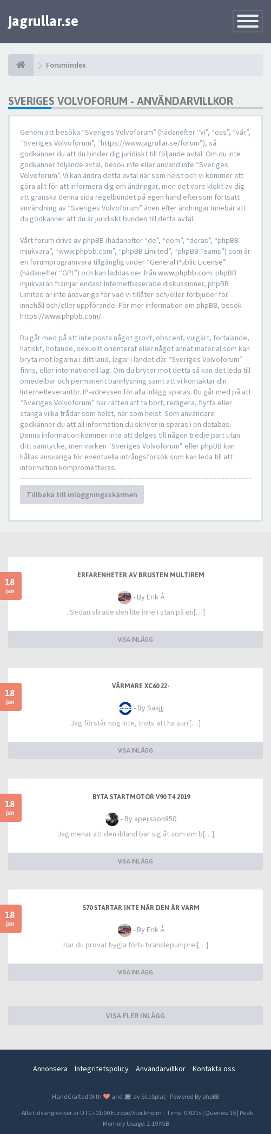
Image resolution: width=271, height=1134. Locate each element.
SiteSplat (153, 1096)
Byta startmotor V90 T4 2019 (141, 797)
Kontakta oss (214, 1068)
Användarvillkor (161, 1068)
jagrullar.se (43, 21)
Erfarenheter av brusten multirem (140, 575)
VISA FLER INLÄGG (135, 1015)
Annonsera (50, 1068)
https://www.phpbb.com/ (60, 316)
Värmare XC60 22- (141, 686)
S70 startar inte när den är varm (141, 908)
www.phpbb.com (185, 273)
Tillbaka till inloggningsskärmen (82, 494)
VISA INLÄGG (135, 639)
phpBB (210, 1096)
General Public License (186, 262)
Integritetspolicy (102, 1068)
